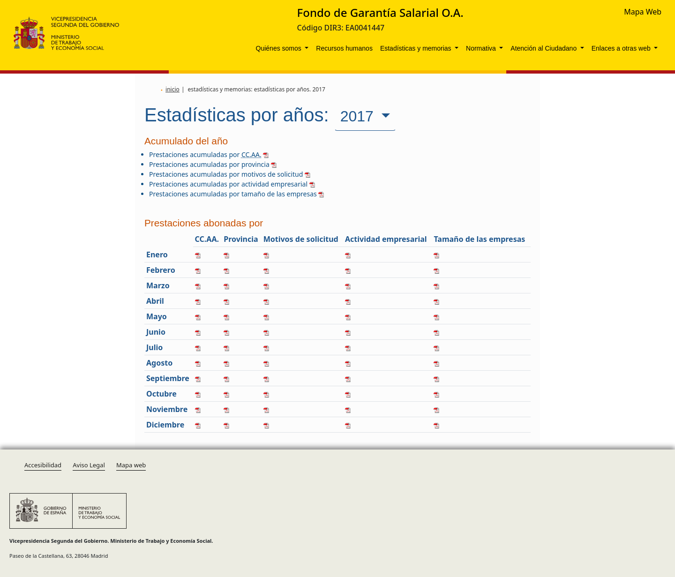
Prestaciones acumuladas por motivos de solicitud (229, 174)
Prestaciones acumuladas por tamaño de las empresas (236, 193)
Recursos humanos (344, 48)
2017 (359, 116)
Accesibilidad (42, 465)
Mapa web (131, 465)
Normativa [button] (482, 48)
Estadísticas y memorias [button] (416, 48)
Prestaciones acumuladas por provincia (213, 164)
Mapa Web (642, 12)
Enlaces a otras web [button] (622, 48)
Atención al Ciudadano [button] (544, 48)
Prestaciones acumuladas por (209, 154)
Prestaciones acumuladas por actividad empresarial (232, 184)
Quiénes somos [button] (279, 48)
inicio (172, 89)
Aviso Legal (89, 465)
